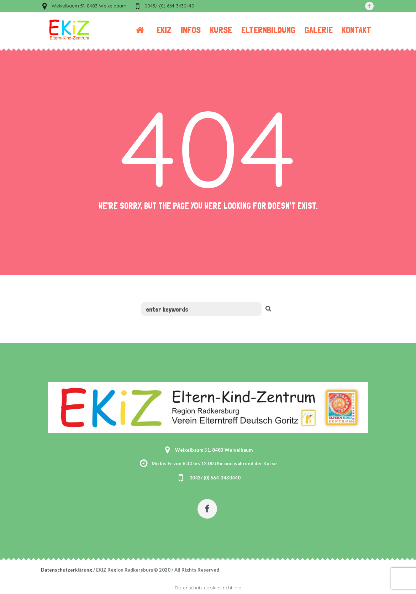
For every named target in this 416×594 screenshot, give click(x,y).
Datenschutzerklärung (66, 570)
